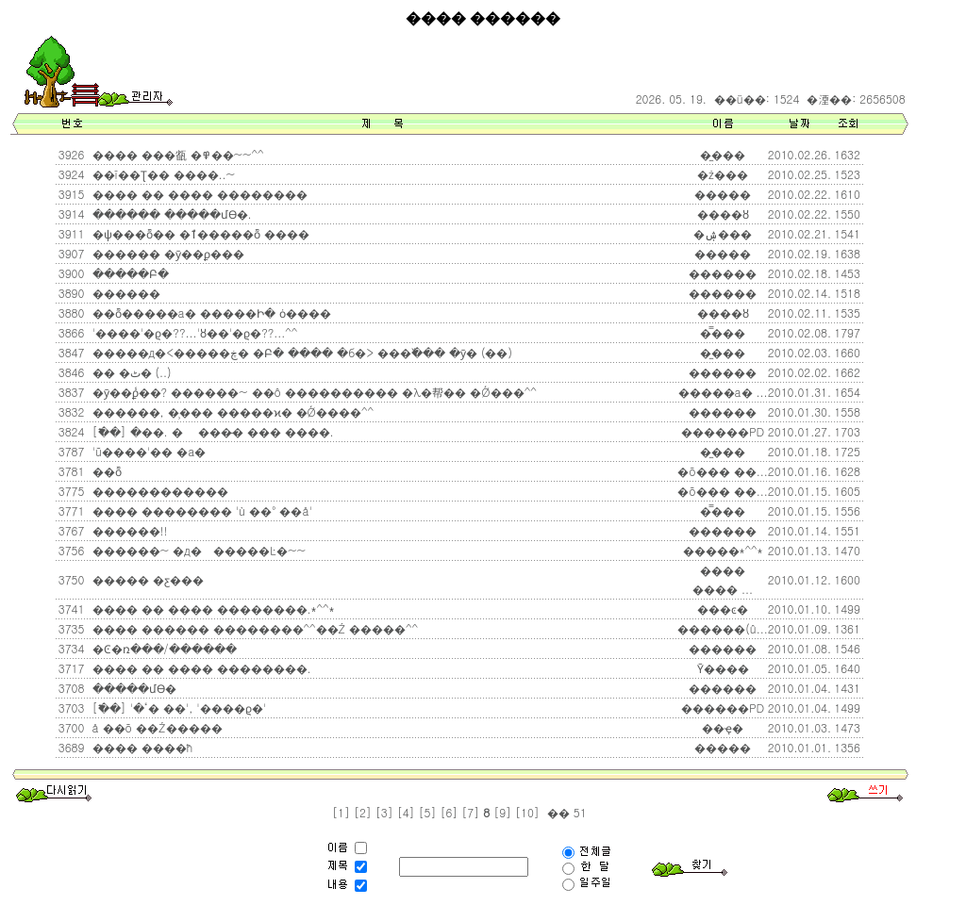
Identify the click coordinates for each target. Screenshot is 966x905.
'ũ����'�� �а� (148, 451)
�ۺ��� (722, 233)
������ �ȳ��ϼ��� (166, 253)
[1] (341, 812)
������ (723, 273)
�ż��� (722, 174)
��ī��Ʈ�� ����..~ (162, 174)
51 (578, 812)
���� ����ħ (141, 747)
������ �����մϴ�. (170, 214)
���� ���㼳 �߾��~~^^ (176, 154)
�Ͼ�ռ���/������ (163, 648)
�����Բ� (129, 273)
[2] (363, 812)
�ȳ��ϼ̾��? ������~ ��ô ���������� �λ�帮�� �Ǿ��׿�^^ (313, 392)
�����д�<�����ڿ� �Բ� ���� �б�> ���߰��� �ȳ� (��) (300, 352)
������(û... (722, 628)
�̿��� (722, 332)
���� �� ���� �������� (198, 194)
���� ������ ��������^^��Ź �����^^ (254, 628)
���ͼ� (722, 609)
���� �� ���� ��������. (200, 668)
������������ (158, 491)
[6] (449, 812)
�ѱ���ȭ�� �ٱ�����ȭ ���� (199, 233)
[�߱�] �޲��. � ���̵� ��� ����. (211, 431)
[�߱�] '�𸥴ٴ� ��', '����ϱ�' (178, 707)
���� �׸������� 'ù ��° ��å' (200, 510)
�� (556, 812)
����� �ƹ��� (146, 579)
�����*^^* (723, 550)
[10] (527, 812)
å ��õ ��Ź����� (156, 727)
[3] (384, 812)
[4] (406, 812)
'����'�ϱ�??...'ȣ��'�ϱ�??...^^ (193, 332)
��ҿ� (722, 727)
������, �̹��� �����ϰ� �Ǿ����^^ (232, 411)
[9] (502, 812)
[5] (428, 812)
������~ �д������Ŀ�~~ (197, 550)
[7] (470, 812)
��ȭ (105, 471)
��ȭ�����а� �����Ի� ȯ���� (210, 312)
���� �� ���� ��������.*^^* (212, 609)
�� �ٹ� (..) (130, 372)
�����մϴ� (132, 688)
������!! (128, 530)
